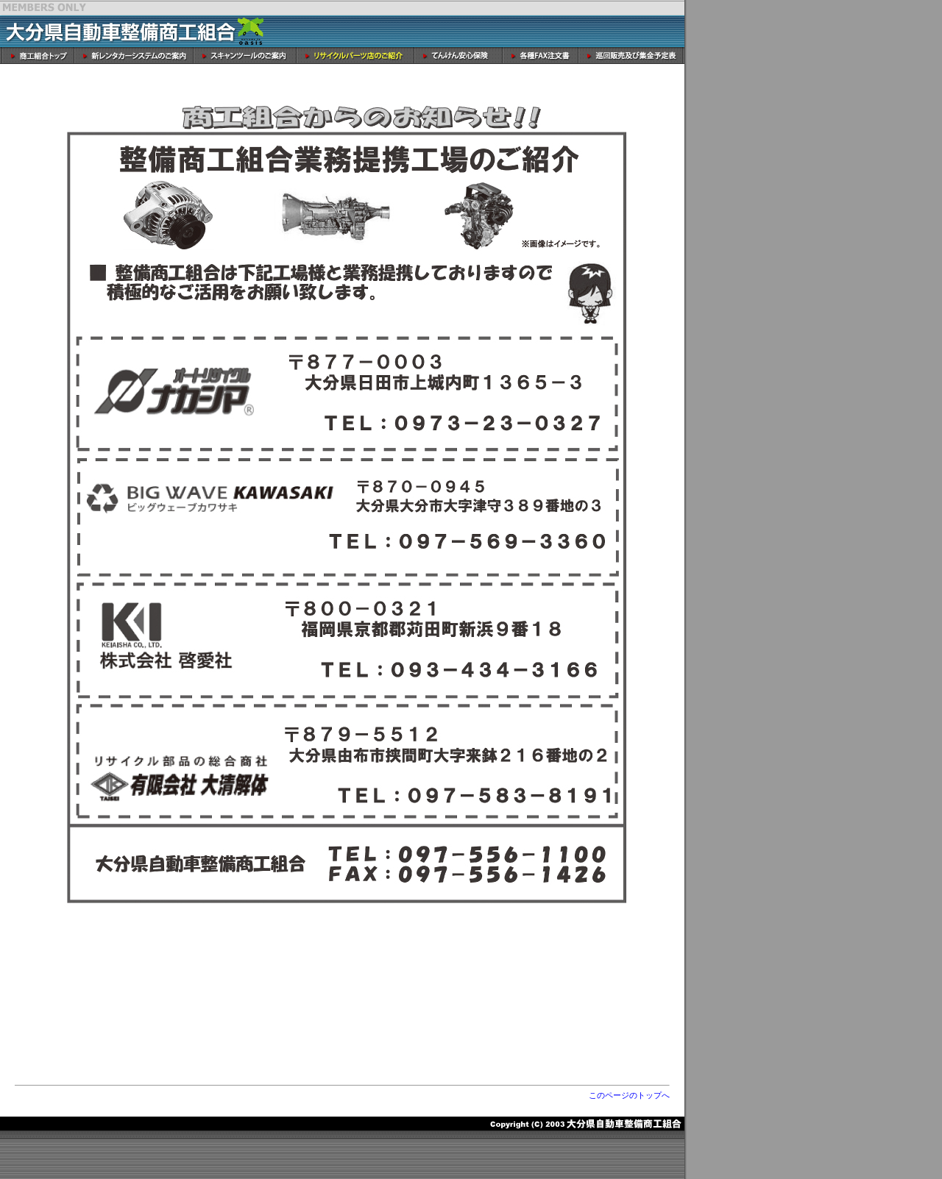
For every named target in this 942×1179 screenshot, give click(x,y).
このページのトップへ (629, 1095)
